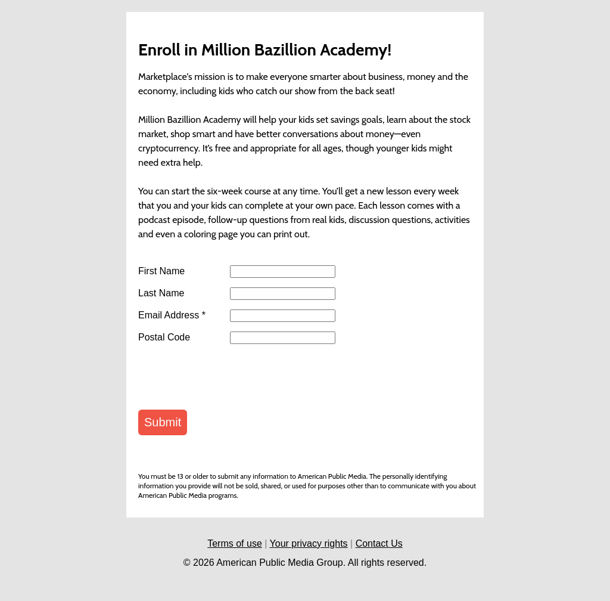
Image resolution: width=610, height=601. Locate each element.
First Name (161, 271)
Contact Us (379, 543)
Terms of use (234, 543)
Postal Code (164, 337)
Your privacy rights (309, 543)
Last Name (161, 293)
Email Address (172, 315)
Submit (162, 422)
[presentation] (228, 377)
